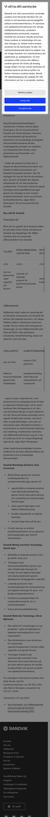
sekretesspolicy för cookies (21, 76)
